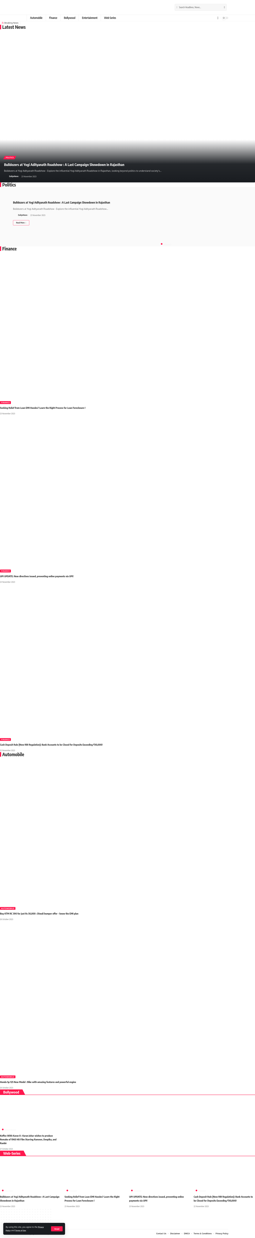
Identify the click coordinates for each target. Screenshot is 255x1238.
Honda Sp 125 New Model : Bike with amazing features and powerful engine (40, 1082)
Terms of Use (22, 1230)
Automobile (7, 908)
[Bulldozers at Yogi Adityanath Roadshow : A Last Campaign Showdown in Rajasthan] (21, 222)
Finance (5, 402)
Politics (11, 157)
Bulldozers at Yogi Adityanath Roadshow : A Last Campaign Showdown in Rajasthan (82, 164)
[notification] (217, 18)
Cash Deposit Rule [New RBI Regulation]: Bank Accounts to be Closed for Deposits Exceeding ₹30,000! (54, 744)
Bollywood (10, 1129)
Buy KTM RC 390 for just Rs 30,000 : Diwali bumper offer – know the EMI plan (41, 913)
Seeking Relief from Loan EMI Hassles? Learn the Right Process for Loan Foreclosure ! (45, 407)
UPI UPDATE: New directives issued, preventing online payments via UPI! (39, 576)
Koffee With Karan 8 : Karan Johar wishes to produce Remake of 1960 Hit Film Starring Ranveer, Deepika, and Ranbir (30, 1139)
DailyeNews (14, 176)
